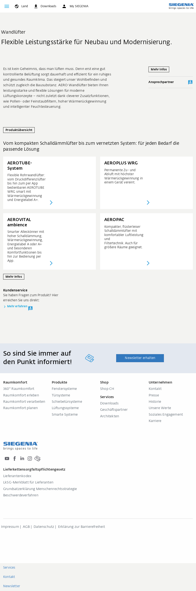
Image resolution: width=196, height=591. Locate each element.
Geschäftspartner (114, 410)
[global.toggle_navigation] (6, 6)
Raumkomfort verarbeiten (24, 402)
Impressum (10, 527)
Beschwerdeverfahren (20, 495)
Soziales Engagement (166, 414)
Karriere (155, 421)
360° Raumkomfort (18, 389)
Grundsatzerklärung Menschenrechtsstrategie (40, 489)
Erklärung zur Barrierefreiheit (81, 527)
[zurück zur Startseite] (181, 6)
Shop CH (107, 389)
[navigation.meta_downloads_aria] (45, 6)
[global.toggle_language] (21, 6)
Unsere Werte (160, 408)
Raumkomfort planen (20, 408)
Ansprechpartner (170, 82)
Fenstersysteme (64, 389)
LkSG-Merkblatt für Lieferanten (28, 482)
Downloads (109, 403)
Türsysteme (61, 395)
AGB (26, 527)
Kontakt (155, 389)
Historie (155, 402)
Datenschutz (44, 527)
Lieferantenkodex (17, 476)
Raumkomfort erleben (21, 395)
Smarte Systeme (65, 414)
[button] (75, 6)
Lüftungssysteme (65, 408)
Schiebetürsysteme (67, 402)
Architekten (109, 416)
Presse (154, 395)
